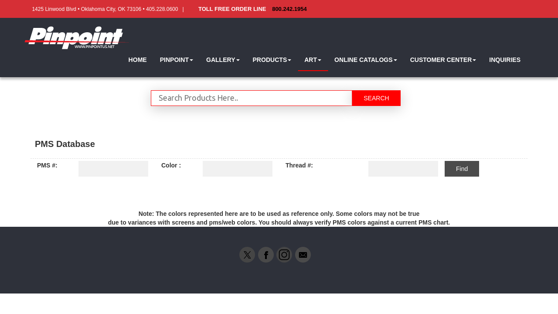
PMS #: (47, 165)
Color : (171, 165)
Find (462, 168)
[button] (176, 60)
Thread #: (299, 165)
